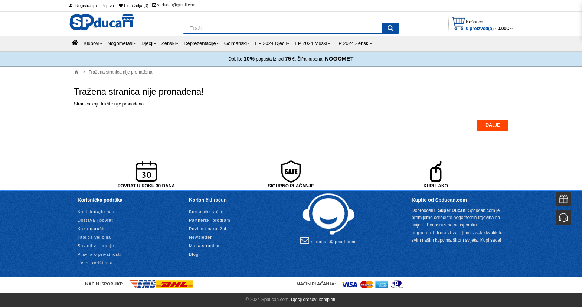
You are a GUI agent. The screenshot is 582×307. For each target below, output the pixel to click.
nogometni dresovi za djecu (441, 233)
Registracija (86, 5)
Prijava (108, 5)
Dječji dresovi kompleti (313, 299)
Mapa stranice (204, 246)
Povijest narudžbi (207, 228)
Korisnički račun (206, 211)
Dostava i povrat (95, 220)
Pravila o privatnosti (99, 254)
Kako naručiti (92, 228)
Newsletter (200, 237)
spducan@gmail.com (174, 5)
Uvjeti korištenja (95, 263)
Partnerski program (209, 220)
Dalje (492, 125)
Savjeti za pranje (96, 246)
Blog (194, 254)
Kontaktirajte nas (96, 211)
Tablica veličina (94, 237)
